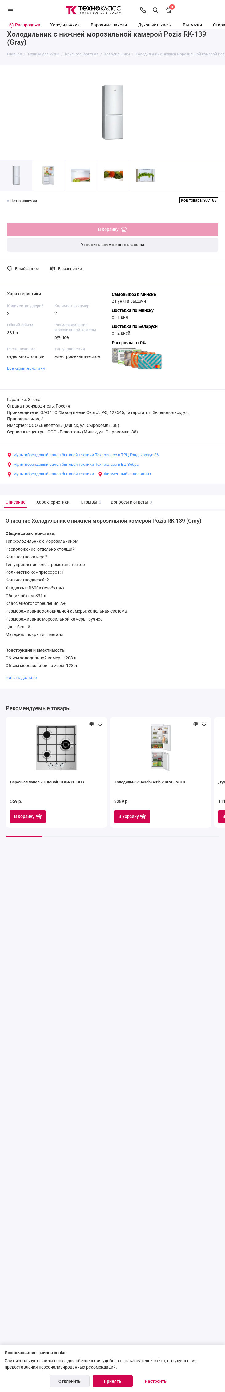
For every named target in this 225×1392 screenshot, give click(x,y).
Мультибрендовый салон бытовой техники (50, 474)
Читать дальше (21, 677)
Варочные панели (109, 25)
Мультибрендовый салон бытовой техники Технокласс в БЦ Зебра (73, 464)
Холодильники (65, 25)
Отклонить (69, 1381)
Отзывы (90, 502)
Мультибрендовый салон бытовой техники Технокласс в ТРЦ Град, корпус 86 (83, 455)
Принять (112, 1381)
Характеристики (53, 502)
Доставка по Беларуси (135, 326)
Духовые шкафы (155, 25)
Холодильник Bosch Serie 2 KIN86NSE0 (149, 782)
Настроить (156, 1381)
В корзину (28, 816)
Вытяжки (192, 25)
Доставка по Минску (133, 310)
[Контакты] (143, 10)
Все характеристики (26, 368)
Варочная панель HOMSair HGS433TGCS (47, 782)
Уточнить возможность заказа (112, 244)
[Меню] (10, 10)
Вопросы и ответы (131, 502)
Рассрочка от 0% (129, 342)
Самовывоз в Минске (134, 294)
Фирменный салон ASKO (124, 474)
